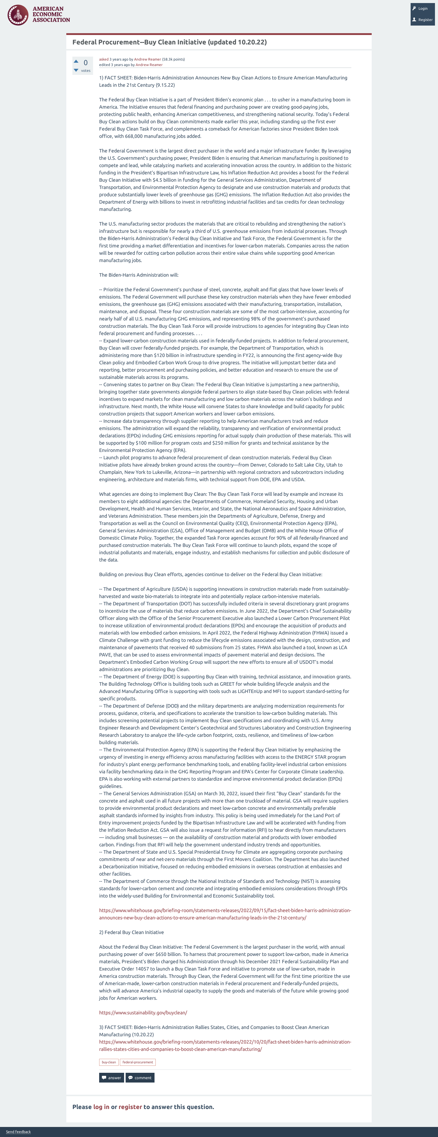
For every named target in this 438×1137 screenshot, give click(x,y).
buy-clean (109, 1062)
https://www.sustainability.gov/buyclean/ (143, 1012)
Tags (136, 17)
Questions (87, 17)
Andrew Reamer (147, 59)
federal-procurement (138, 1062)
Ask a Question (186, 17)
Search (212, 17)
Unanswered (113, 17)
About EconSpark (254, 17)
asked (104, 59)
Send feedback (18, 1132)
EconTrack (284, 17)
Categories (158, 17)
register (130, 1106)
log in (101, 1106)
